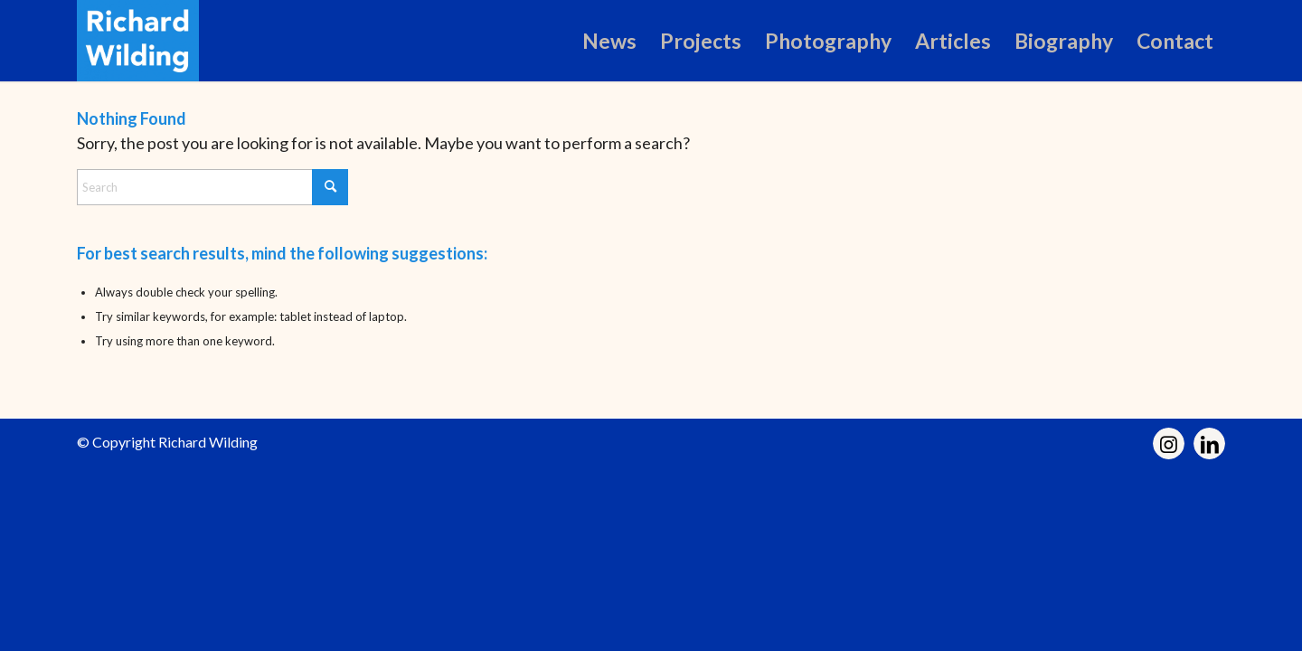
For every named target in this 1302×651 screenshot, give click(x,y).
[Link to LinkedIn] (1209, 443)
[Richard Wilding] (138, 40)
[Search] (212, 187)
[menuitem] (609, 40)
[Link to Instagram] (1168, 443)
